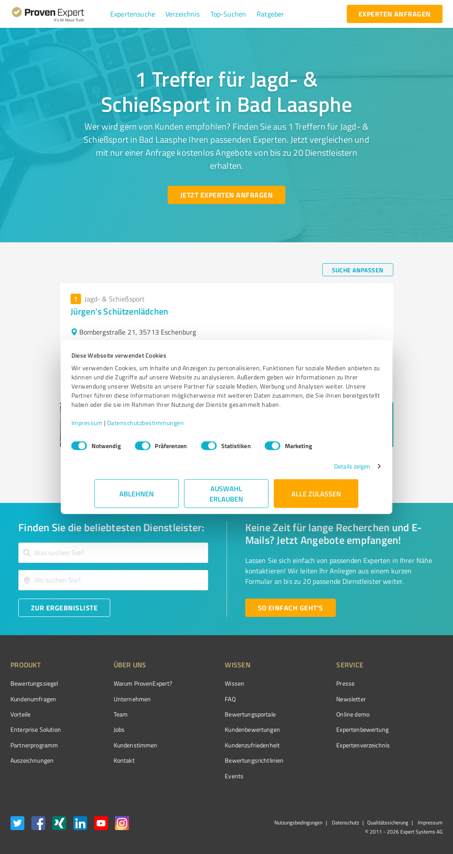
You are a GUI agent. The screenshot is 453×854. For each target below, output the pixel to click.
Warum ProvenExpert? (126, 683)
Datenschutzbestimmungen (168, 427)
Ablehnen (137, 498)
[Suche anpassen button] (357, 269)
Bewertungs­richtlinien (221, 760)
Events (201, 776)
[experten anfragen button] (395, 14)
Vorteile (20, 714)
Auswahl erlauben (226, 498)
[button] (132, 14)
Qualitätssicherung (387, 822)
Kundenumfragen (33, 699)
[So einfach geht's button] (290, 608)
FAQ (197, 699)
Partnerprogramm (34, 745)
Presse (296, 683)
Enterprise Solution (35, 729)
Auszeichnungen (32, 760)
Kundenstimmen (119, 745)
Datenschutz (345, 822)
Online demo (304, 714)
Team (104, 714)
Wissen (202, 683)
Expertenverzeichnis (314, 745)
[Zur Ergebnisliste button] (64, 608)
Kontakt (107, 760)
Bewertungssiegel (34, 683)
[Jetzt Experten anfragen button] (226, 195)
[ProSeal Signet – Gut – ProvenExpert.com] (410, 699)
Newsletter (302, 699)
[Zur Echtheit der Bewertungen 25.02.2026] (410, 760)
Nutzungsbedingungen (298, 822)
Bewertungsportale (217, 714)
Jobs (102, 729)
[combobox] (113, 553)
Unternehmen (116, 699)
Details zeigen (329, 470)
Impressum (110, 427)
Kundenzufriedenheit (219, 745)
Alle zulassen (316, 498)
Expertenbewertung (313, 729)
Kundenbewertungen (219, 729)
